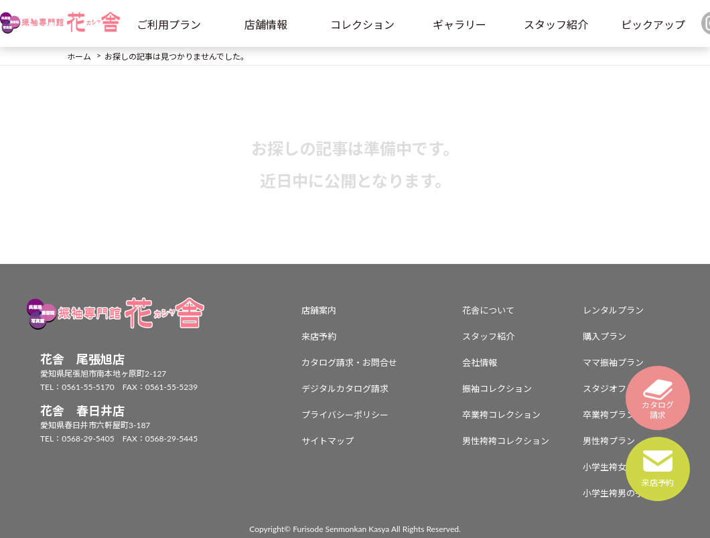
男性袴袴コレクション (505, 440)
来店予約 (318, 336)
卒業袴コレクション (501, 414)
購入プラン (604, 336)
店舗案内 (318, 310)
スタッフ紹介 (556, 24)
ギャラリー (459, 24)
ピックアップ (653, 24)
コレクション (362, 24)
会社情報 (479, 362)
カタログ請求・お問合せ (349, 362)
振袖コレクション (497, 388)
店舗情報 (265, 24)
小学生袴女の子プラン (626, 467)
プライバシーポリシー (344, 414)
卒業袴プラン (609, 414)
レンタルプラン (613, 310)
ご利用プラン (169, 24)
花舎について (488, 310)
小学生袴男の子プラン (626, 493)
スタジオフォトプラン (626, 388)
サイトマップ (327, 440)
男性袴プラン (609, 440)
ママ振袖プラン (613, 362)
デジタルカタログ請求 (344, 388)
